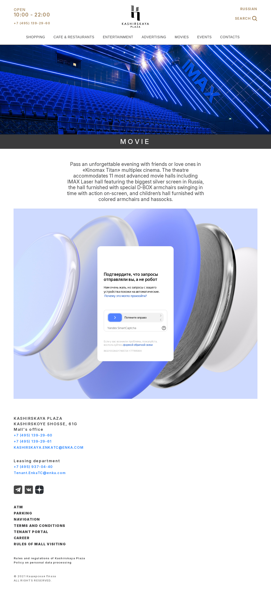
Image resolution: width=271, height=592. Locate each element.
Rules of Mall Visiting (40, 544)
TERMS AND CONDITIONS (39, 526)
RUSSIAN (248, 9)
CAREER (22, 538)
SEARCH (246, 18)
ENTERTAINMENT (118, 37)
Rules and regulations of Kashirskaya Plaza (49, 558)
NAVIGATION (27, 519)
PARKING (23, 513)
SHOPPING (35, 37)
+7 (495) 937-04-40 (33, 467)
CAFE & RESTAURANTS (74, 37)
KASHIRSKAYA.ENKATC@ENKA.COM (48, 447)
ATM (18, 507)
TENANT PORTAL (31, 532)
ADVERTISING (154, 37)
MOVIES (182, 37)
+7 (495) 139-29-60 (33, 435)
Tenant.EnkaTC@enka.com (40, 473)
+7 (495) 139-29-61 (33, 441)
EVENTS (204, 37)
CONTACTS (230, 37)
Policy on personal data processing (43, 562)
